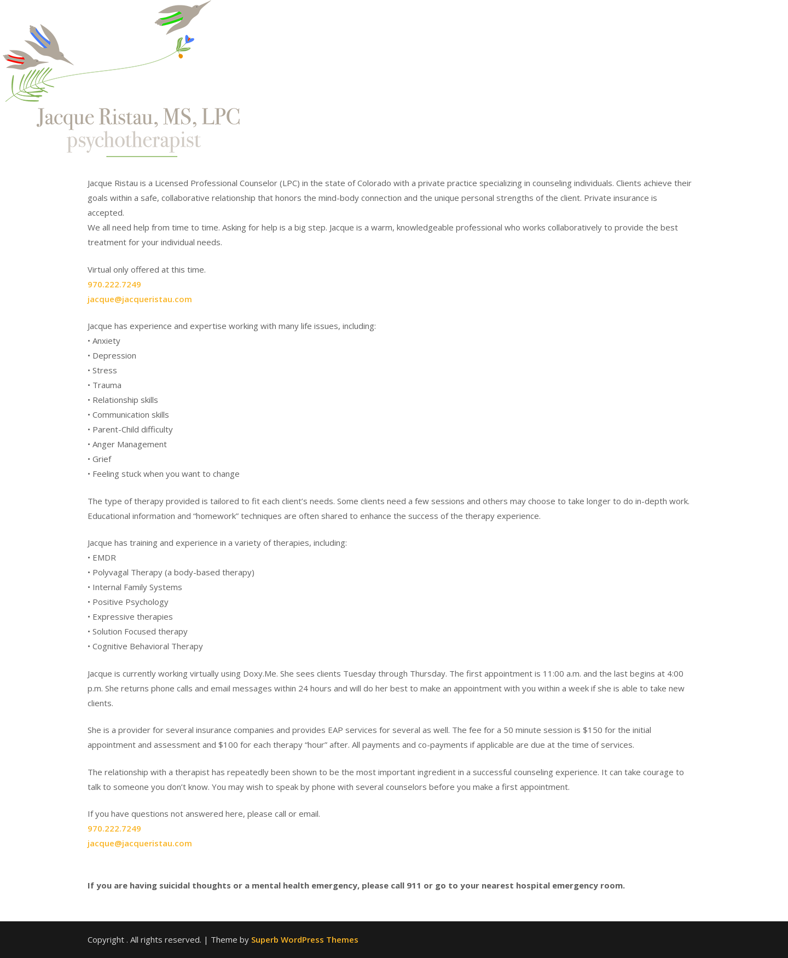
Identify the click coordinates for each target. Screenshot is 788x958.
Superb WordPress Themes (304, 939)
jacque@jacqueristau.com (140, 298)
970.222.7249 (114, 284)
